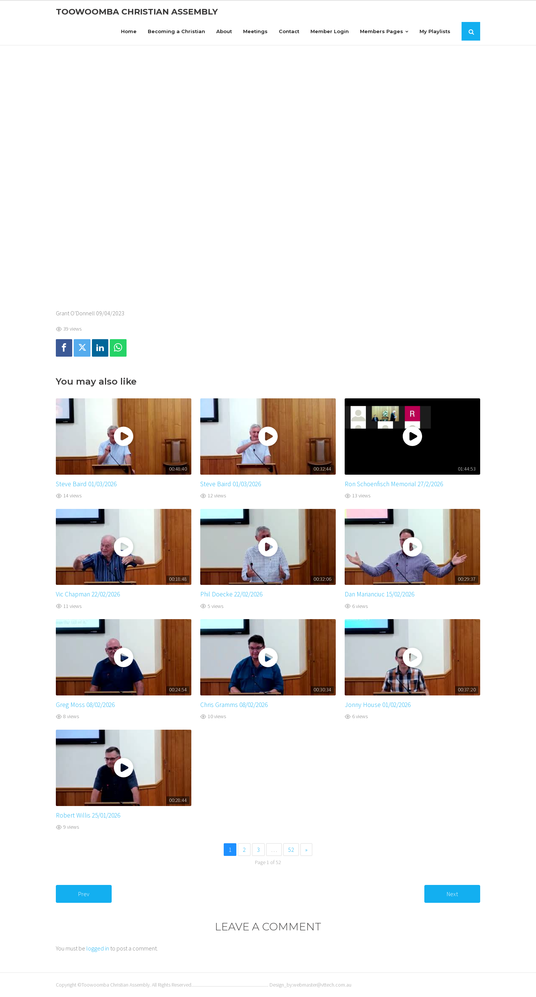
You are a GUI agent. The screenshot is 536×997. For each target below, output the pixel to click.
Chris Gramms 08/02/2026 (234, 705)
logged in (97, 948)
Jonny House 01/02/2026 (378, 705)
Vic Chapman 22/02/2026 (88, 594)
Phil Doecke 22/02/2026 (231, 594)
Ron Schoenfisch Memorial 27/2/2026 (394, 484)
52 (291, 849)
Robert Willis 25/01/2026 (88, 815)
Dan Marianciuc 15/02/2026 (379, 594)
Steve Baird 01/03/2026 (86, 484)
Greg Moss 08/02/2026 (85, 705)
